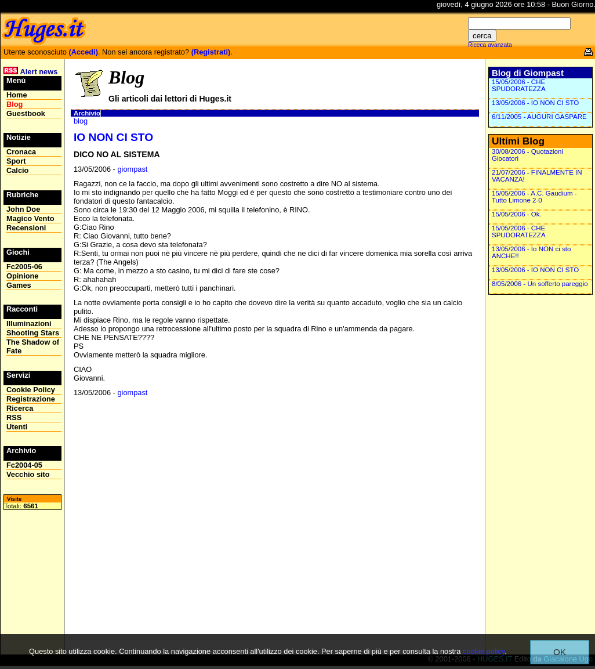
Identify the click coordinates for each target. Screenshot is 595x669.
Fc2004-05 (24, 465)
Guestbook (25, 113)
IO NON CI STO (113, 137)
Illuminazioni (29, 323)
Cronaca (21, 151)
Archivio (87, 113)
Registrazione (30, 399)
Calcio (17, 170)
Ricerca (19, 408)
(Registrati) (211, 52)
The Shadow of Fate (32, 346)
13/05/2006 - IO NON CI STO (535, 102)
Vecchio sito (28, 474)
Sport (16, 161)
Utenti (16, 426)
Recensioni (26, 227)
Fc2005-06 (24, 266)
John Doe (23, 209)
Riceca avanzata (490, 45)
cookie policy (484, 651)
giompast (132, 169)
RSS (13, 417)
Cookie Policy (30, 389)
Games (18, 285)
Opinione (22, 276)
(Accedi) (83, 52)
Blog (14, 104)
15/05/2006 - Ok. (517, 214)
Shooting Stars (32, 332)
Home (16, 95)
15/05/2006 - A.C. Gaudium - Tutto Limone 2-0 (534, 197)
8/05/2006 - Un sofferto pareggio (540, 283)
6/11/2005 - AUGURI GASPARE (539, 116)
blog (81, 121)
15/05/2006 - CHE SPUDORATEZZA (519, 85)
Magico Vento (30, 218)
